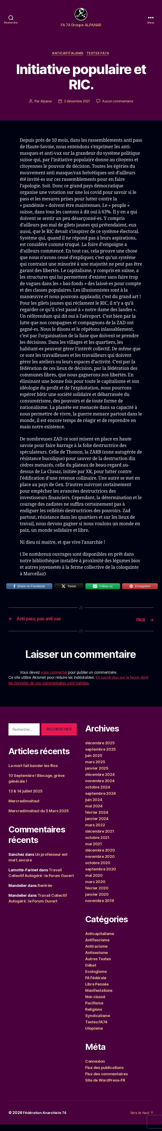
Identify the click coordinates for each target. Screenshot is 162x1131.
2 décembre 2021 (77, 108)
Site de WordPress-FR (105, 1087)
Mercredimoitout (23, 808)
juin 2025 (93, 762)
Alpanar (45, 108)
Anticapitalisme (67, 60)
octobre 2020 (97, 869)
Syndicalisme (97, 1022)
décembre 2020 (100, 857)
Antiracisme (96, 953)
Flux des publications (104, 1074)
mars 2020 (95, 888)
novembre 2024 (100, 787)
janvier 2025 (96, 775)
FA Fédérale (95, 984)
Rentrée (45, 892)
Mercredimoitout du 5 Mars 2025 (38, 817)
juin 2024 (93, 806)
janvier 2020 (97, 901)
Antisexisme (96, 959)
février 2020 (96, 894)
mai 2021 (93, 850)
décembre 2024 (100, 781)
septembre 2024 (100, 800)
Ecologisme (96, 978)
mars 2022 (95, 831)
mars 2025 (95, 768)
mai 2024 (94, 812)
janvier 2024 (96, 825)
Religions (93, 1016)
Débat (90, 972)
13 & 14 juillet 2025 (25, 798)
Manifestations (98, 997)
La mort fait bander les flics (33, 772)
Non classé (95, 1003)
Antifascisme (97, 946)
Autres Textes (98, 965)
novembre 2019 (99, 907)
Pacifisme (94, 1009)
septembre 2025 (100, 756)
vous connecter (54, 679)
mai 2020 (94, 882)
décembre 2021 (99, 838)
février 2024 (96, 819)
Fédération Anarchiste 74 (46, 1119)
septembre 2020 (100, 875)
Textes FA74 (99, 60)
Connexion (95, 1068)
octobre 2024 (97, 793)
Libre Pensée (97, 990)
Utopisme (94, 1035)
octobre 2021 (97, 844)
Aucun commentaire (118, 108)
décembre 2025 (100, 749)
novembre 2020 (100, 863)
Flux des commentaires (106, 1080)
